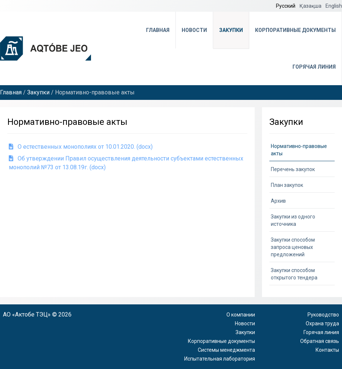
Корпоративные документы (295, 30)
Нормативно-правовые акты (299, 149)
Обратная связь (319, 341)
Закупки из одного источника (293, 220)
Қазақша (311, 6)
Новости (194, 30)
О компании (240, 315)
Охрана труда (322, 323)
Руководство (323, 315)
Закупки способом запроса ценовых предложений (293, 247)
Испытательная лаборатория (219, 359)
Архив (278, 201)
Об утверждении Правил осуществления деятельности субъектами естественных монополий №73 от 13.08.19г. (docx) (126, 163)
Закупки (231, 30)
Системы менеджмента (226, 350)
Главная (158, 30)
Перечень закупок (293, 169)
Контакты (327, 350)
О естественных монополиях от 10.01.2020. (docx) (81, 146)
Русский (286, 6)
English (333, 6)
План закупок (287, 185)
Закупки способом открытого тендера (294, 274)
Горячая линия (314, 67)
